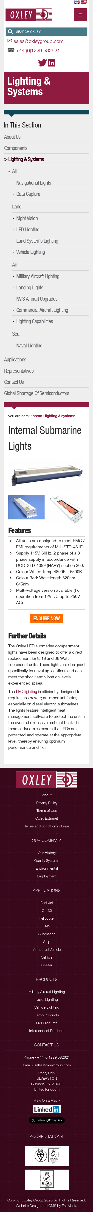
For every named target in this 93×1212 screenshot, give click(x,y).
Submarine (46, 934)
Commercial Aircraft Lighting (42, 310)
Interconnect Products (47, 1031)
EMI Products (46, 1023)
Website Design (28, 1206)
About (47, 795)
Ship (46, 942)
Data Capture (28, 194)
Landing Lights (29, 287)
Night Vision (27, 218)
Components (15, 148)
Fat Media (69, 1206)
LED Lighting (27, 229)
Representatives (19, 370)
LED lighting (26, 691)
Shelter (46, 965)
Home (37, 415)
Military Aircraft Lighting (37, 276)
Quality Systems (46, 860)
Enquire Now (46, 618)
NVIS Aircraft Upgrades (36, 298)
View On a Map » (47, 1100)
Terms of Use (47, 810)
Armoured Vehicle (47, 949)
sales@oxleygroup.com (38, 41)
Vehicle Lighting (30, 252)
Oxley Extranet (46, 818)
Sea (15, 333)
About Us (12, 136)
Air (14, 264)
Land (16, 206)
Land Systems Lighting (37, 240)
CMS (52, 1206)
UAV (46, 926)
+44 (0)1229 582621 (38, 50)
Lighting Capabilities (34, 321)
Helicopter (47, 918)
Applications (15, 359)
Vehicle (46, 957)
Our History (47, 853)
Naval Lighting (29, 345)
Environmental (47, 868)
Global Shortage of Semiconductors (36, 393)
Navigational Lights (33, 182)
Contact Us (14, 382)
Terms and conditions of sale (46, 826)
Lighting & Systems (26, 159)
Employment (46, 876)
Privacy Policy (46, 803)
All (14, 171)
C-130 (47, 910)
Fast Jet (46, 903)
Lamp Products (47, 1015)
